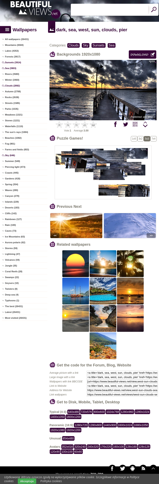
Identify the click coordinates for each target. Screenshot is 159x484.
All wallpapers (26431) (17, 39)
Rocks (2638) (12, 97)
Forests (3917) (12, 56)
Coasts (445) (11, 172)
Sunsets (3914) (13, 62)
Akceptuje (27, 481)
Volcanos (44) (12, 260)
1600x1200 (73, 416)
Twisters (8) (11, 289)
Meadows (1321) (13, 114)
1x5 (134, 138)
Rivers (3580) (12, 74)
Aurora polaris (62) (15, 242)
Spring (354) (11, 184)
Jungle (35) (11, 265)
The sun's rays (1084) (16, 132)
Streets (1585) (12, 103)
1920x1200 (73, 430)
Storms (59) (11, 248)
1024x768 (112, 411)
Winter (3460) (12, 80)
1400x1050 (57, 416)
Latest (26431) (12, 312)
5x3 (147, 138)
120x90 (55, 451)
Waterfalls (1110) (14, 126)
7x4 (153, 138)
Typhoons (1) (12, 300)
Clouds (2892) (12, 85)
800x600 (99, 411)
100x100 (67, 451)
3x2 (140, 138)
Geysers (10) (12, 283)
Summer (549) (12, 161)
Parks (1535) (11, 109)
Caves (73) (10, 231)
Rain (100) (10, 225)
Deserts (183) (12, 207)
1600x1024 (125, 425)
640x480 (73, 411)
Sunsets (99, 45)
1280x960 (127, 411)
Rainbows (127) (13, 219)
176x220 (105, 446)
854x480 (68, 438)
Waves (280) (11, 190)
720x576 (86, 411)
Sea (111, 45)
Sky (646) (10, 155)
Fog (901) (10, 143)
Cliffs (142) (11, 213)
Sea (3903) (10, 68)
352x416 (67, 446)
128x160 (131, 446)
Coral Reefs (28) (13, 271)
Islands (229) (12, 202)
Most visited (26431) (16, 318)
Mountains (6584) (14, 45)
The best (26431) (14, 306)
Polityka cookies (51, 481)
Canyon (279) (12, 196)
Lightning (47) (12, 254)
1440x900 (110, 425)
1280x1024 (142, 411)
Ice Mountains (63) (15, 236)
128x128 (144, 446)
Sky (85, 45)
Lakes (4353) (12, 51)
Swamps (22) (12, 277)
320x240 (80, 446)
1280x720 (81, 425)
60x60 (78, 451)
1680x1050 (141, 425)
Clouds (73, 45)
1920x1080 (57, 430)
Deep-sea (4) (11, 294)
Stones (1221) (12, 120)
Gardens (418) (12, 178)
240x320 (93, 446)
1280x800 (95, 425)
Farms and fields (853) (17, 149)
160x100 (118, 446)
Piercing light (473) (15, 167)
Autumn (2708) (13, 91)
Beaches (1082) (13, 138)
